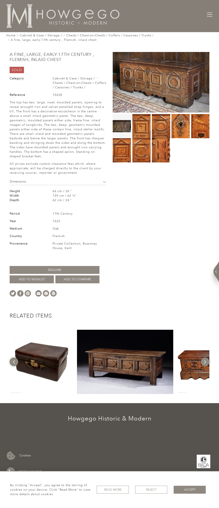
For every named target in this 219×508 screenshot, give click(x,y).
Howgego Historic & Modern (109, 418)
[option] (42, 362)
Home (11, 35)
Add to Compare (77, 279)
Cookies (19, 455)
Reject (151, 490)
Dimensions (58, 181)
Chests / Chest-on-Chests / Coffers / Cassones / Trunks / (110, 35)
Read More (112, 490)
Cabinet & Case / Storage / (41, 35)
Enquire (54, 270)
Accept (189, 490)
